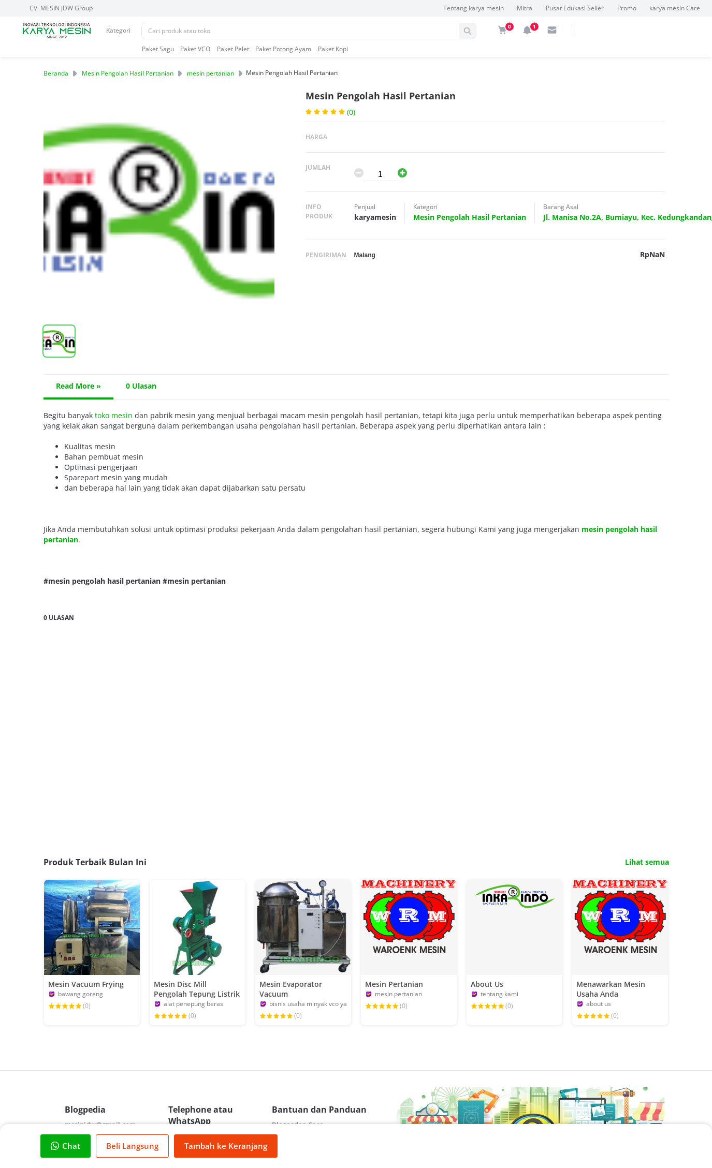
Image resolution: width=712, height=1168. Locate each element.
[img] (502, 30)
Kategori (118, 30)
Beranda (55, 73)
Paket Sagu (158, 49)
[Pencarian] (300, 31)
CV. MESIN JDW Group (61, 8)
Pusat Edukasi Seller (575, 8)
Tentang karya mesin (473, 8)
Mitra (524, 8)
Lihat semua (647, 862)
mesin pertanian (210, 73)
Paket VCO (195, 49)
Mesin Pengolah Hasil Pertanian (127, 73)
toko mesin (114, 415)
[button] (59, 341)
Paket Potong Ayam (283, 49)
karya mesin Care (674, 8)
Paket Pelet (233, 49)
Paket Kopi (333, 49)
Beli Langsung (132, 1146)
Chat (65, 1146)
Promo (626, 8)
